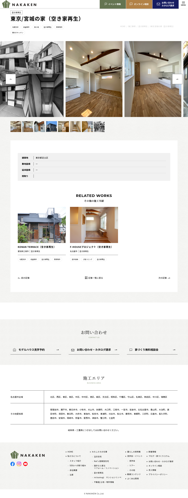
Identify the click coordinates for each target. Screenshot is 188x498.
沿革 (72, 475)
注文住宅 (98, 456)
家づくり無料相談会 (146, 349)
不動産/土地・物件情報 (104, 482)
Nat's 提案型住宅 (101, 461)
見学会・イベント (135, 456)
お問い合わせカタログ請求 (168, 5)
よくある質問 (133, 478)
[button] (11, 79)
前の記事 (25, 277)
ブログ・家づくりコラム (159, 456)
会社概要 (73, 470)
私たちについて (74, 456)
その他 (132, 470)
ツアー (132, 465)
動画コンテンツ (134, 474)
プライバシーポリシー (158, 474)
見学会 (132, 461)
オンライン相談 (141, 4)
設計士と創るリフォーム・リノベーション (106, 466)
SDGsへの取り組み (78, 465)
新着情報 (152, 451)
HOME (70, 451)
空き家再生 (99, 473)
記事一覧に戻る (95, 277)
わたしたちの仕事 (99, 451)
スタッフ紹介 (75, 461)
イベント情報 (114, 4)
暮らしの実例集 (134, 451)
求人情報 (152, 470)
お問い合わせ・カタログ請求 (94, 349)
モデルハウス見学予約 (32, 349)
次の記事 (162, 277)
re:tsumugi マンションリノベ (107, 477)
